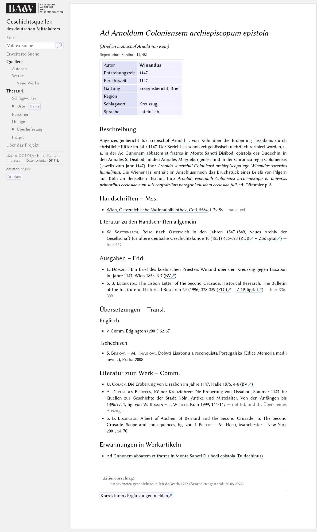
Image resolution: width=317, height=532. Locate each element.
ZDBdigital (247, 289)
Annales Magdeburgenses (186, 159)
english (26, 169)
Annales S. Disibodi (127, 159)
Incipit (18, 137)
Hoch (231, 424)
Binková (118, 353)
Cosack (119, 384)
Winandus (150, 65)
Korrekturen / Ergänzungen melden (134, 495)
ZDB (244, 238)
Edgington (126, 283)
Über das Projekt (22, 145)
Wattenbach (126, 232)
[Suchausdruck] (30, 45)
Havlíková (146, 353)
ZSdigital (267, 238)
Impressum (14, 160)
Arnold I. (181, 140)
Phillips (205, 424)
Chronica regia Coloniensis (260, 159)
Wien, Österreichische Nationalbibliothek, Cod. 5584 (157, 209)
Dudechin (270, 153)
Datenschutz (36, 160)
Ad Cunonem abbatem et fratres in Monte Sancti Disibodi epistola (184, 153)
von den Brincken (134, 391)
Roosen (156, 404)
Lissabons (263, 140)
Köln (205, 140)
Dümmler (120, 269)
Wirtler (180, 404)
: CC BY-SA (20, 155)
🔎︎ (59, 45)
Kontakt (53, 155)
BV (168, 275)
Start (11, 37)
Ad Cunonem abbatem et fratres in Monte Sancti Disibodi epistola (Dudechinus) (185, 456)
